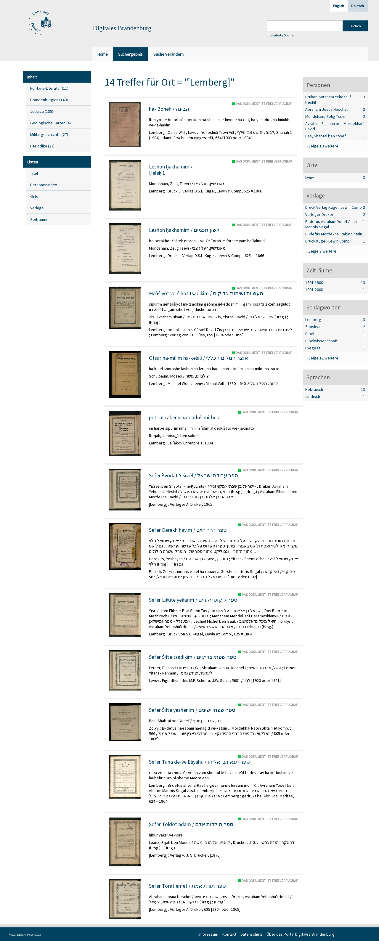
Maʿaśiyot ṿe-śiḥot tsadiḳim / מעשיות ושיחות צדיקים (206, 293)
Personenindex (43, 184)
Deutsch (357, 6)
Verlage (37, 208)
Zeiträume (39, 219)
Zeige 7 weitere (322, 251)
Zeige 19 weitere (323, 146)
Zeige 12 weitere (323, 358)
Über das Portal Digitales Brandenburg (301, 934)
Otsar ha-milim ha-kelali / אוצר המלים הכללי (198, 358)
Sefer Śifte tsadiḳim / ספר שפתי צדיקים (193, 657)
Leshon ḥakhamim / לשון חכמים (184, 230)
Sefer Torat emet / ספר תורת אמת (187, 886)
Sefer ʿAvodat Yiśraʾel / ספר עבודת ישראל (193, 475)
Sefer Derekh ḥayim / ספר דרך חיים (188, 530)
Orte (34, 196)
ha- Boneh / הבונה (169, 109)
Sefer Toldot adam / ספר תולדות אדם (191, 824)
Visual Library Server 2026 (25, 934)
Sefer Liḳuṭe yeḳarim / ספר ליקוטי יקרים (193, 600)
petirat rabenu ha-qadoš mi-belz (184, 417)
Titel (34, 173)
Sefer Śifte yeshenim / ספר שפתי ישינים (192, 710)
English (338, 6)
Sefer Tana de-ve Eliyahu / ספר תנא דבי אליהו (199, 762)
